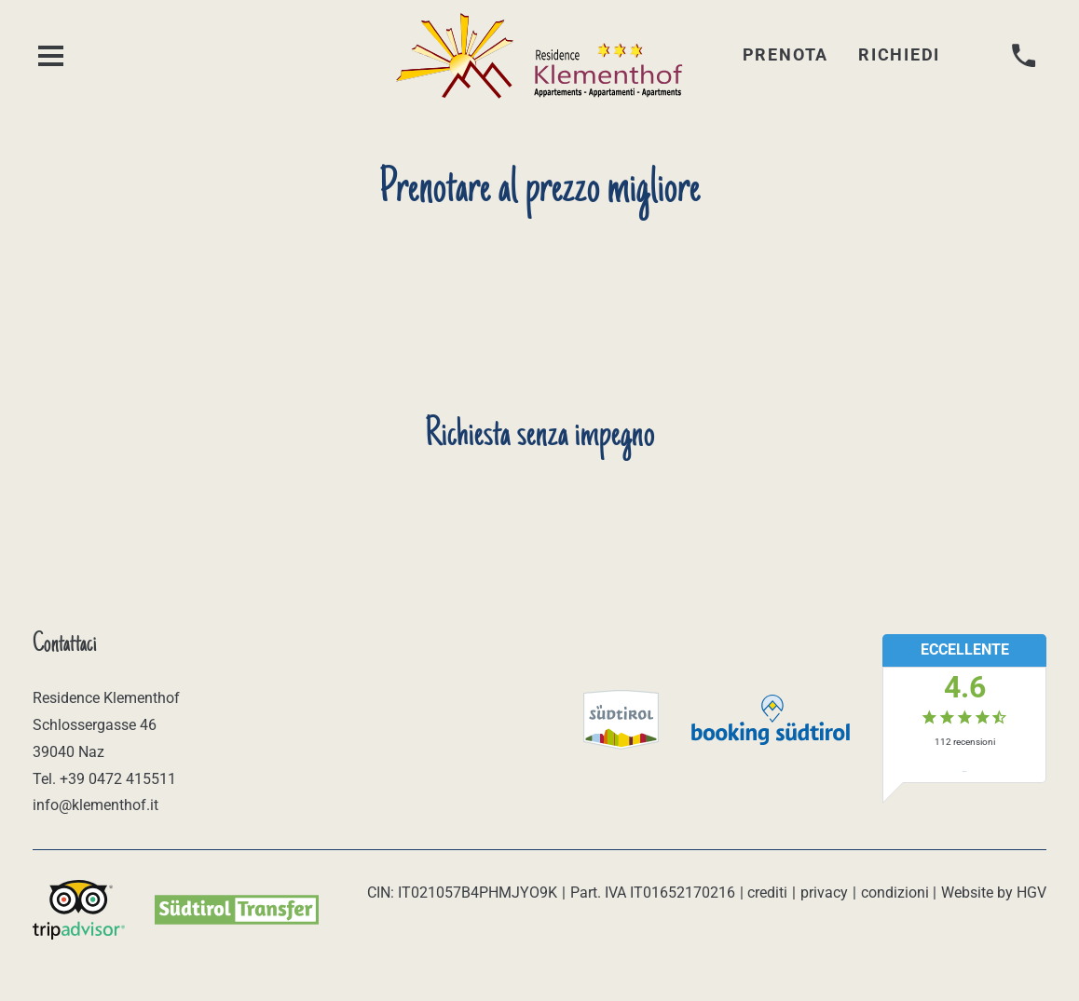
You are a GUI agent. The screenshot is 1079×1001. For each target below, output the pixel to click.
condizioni (895, 892)
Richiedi (899, 55)
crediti (767, 892)
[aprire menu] (51, 56)
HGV (1031, 892)
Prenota (785, 55)
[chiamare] (1024, 56)
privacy (824, 892)
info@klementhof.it (95, 805)
